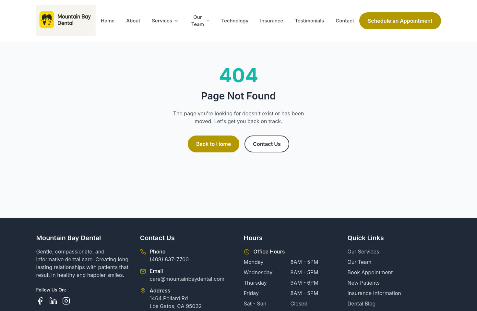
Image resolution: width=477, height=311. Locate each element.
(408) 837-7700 (169, 259)
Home (107, 21)
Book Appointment (370, 272)
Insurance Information (374, 293)
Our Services (363, 251)
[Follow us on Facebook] (40, 301)
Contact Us (267, 144)
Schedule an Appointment (400, 21)
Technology (234, 21)
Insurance (271, 21)
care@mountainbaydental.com (187, 279)
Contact (345, 21)
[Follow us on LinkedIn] (53, 301)
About (133, 21)
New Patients (364, 282)
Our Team (200, 21)
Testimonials (309, 21)
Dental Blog (362, 303)
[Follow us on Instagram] (66, 301)
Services (165, 21)
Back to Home (213, 144)
